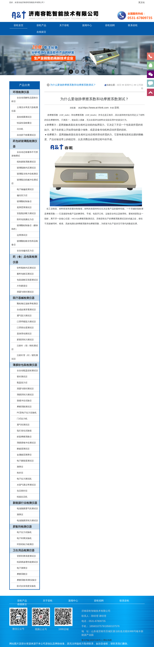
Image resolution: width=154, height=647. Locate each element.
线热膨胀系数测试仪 (25, 161)
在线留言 (41, 32)
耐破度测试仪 (21, 448)
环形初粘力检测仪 (24, 544)
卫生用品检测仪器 (23, 550)
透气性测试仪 (21, 424)
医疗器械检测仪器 (23, 297)
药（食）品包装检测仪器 (25, 259)
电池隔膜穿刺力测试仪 (26, 520)
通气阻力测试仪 (23, 315)
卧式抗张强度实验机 (25, 586)
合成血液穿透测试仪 (25, 309)
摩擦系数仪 (20, 574)
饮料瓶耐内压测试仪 (25, 268)
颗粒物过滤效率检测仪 (26, 303)
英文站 (141, 2)
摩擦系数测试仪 (23, 406)
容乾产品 (41, 25)
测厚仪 (18, 466)
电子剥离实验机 (23, 538)
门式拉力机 (20, 418)
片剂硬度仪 (20, 286)
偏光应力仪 (20, 195)
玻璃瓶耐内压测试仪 (25, 167)
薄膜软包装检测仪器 (25, 364)
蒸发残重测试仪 (23, 117)
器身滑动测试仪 (23, 333)
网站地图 (107, 640)
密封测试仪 (20, 376)
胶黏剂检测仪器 (22, 526)
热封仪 (18, 473)
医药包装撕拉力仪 (24, 219)
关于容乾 (64, 25)
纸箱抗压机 (20, 497)
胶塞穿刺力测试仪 (24, 339)
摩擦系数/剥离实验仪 (25, 580)
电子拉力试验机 (23, 532)
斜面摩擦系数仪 (23, 436)
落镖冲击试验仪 (23, 400)
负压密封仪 (20, 491)
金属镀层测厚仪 (23, 454)
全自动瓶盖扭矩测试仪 (26, 370)
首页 (119, 85)
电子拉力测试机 (23, 479)
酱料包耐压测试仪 (24, 274)
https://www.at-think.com (96, 107)
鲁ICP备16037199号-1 (92, 640)
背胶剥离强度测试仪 (25, 556)
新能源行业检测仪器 (25, 502)
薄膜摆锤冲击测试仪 (25, 442)
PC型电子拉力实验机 (25, 412)
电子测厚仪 (20, 568)
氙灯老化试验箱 (23, 430)
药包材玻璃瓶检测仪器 (25, 144)
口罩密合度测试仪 (24, 327)
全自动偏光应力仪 (24, 250)
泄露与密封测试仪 (24, 292)
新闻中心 (87, 25)
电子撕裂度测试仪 (24, 460)
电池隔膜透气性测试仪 (26, 508)
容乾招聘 (110, 25)
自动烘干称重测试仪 (25, 135)
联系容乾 (133, 25)
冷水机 (18, 129)
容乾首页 (18, 25)
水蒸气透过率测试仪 (25, 485)
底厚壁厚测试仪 (23, 207)
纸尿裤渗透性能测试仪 (26, 562)
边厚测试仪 (20, 235)
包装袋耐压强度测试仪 (26, 280)
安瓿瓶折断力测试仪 (25, 213)
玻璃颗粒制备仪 (23, 201)
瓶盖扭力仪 (20, 382)
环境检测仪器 (21, 92)
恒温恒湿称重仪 (23, 123)
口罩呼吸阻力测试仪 (25, 321)
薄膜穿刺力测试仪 (24, 394)
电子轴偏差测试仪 (24, 189)
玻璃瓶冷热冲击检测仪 (26, 173)
